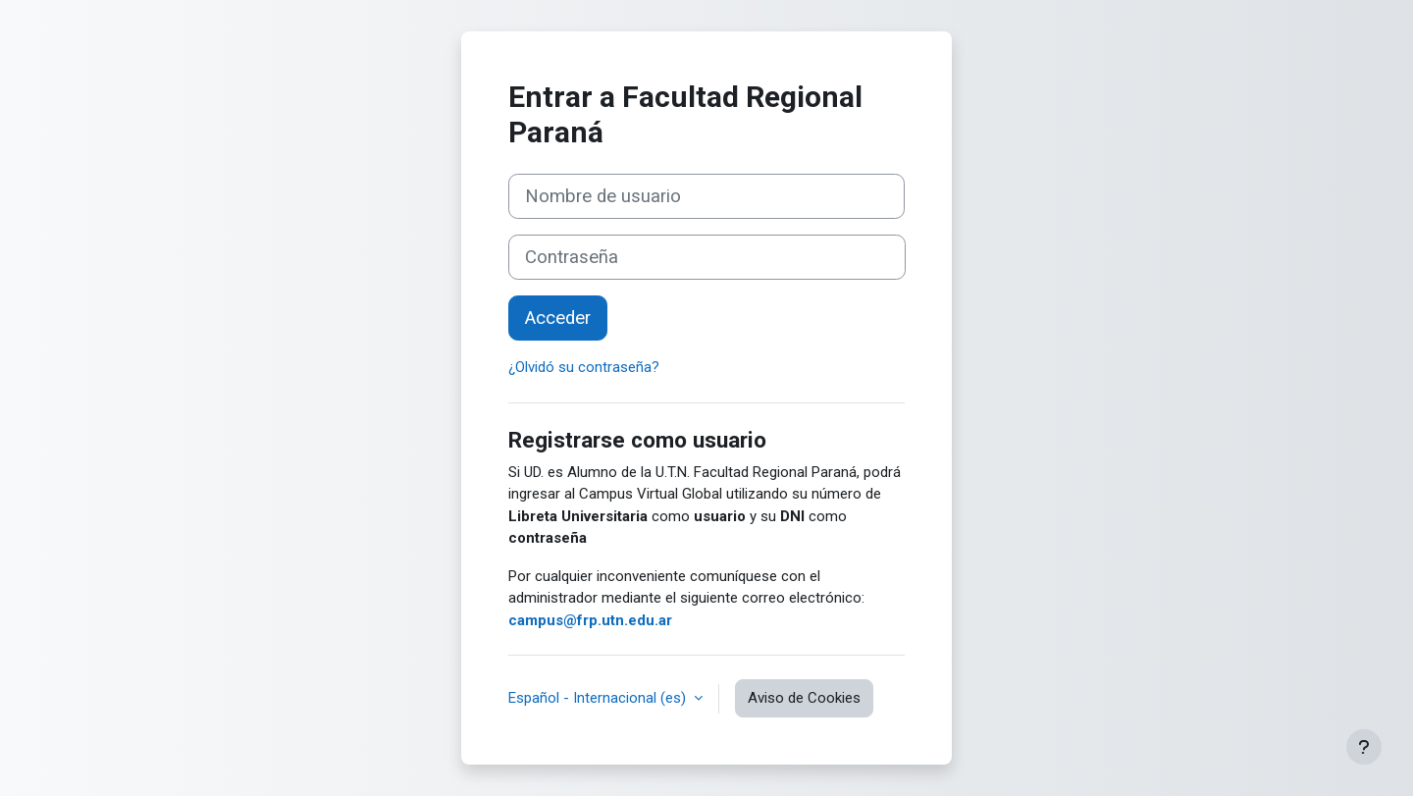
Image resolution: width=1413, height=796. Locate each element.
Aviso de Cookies (804, 698)
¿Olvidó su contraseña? (583, 367)
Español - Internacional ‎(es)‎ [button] (599, 698)
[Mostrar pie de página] (1364, 747)
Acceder (558, 318)
